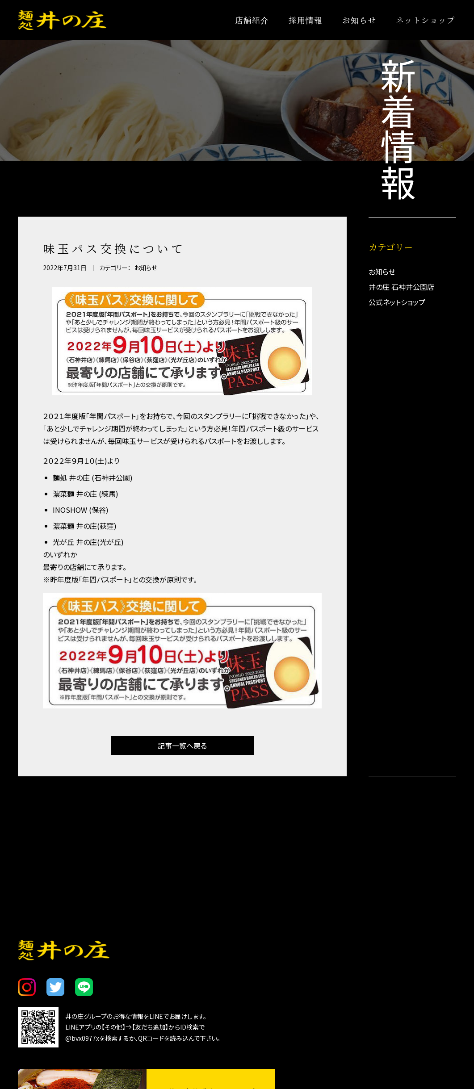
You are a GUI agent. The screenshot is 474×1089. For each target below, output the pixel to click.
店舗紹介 (252, 19)
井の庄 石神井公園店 (401, 286)
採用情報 (306, 19)
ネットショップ (425, 19)
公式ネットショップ (397, 302)
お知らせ (359, 19)
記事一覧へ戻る (182, 746)
